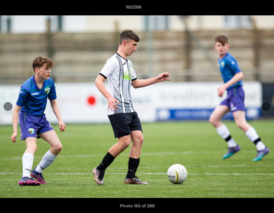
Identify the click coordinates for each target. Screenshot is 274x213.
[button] (249, 8)
